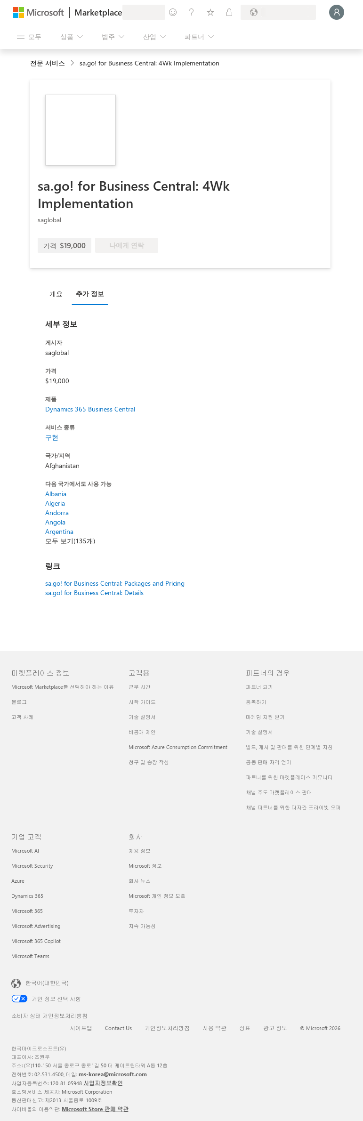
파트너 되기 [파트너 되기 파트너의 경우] (259, 686)
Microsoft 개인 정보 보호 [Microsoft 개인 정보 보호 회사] (157, 895)
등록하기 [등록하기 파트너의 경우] (256, 701)
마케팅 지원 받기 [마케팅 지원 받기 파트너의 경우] (265, 716)
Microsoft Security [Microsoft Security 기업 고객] (32, 865)
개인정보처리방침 (167, 1028)
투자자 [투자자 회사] (136, 910)
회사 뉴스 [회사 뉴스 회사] (140, 880)
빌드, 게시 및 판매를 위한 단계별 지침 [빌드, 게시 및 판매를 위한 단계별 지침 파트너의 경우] (289, 746)
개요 (56, 293)
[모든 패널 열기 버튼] (29, 36)
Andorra (57, 512)
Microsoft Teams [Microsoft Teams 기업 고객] (30, 956)
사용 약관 (214, 1028)
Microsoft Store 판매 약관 (95, 1109)
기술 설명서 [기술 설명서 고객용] (142, 716)
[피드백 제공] (172, 12)
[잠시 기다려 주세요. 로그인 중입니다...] (336, 12)
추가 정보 (90, 293)
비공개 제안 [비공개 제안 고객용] (142, 731)
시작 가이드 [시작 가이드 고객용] (142, 701)
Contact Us (118, 1028)
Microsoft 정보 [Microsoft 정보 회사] (145, 865)
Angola (55, 521)
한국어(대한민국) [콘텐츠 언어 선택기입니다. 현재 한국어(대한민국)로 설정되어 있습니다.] (47, 982)
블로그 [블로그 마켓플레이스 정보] (19, 701)
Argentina (59, 531)
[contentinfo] (73, 63)
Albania (55, 493)
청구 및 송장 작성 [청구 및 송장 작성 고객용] (149, 762)
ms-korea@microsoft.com (113, 1074)
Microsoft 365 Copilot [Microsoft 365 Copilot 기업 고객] (36, 940)
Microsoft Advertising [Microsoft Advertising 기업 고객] (35, 925)
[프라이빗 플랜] (229, 12)
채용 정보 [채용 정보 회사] (140, 850)
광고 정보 (275, 1028)
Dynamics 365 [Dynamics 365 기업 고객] (27, 895)
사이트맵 (81, 1028)
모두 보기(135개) (70, 540)
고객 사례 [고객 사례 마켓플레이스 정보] (22, 716)
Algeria (55, 503)
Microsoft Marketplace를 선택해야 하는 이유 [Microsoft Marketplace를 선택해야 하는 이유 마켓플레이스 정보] (62, 686)
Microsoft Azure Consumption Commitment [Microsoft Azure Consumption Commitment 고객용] (178, 746)
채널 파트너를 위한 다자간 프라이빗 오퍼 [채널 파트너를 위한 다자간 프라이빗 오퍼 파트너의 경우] (293, 807)
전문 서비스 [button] (47, 62)
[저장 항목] (210, 12)
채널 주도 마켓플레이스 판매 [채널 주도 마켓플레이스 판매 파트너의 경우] (279, 792)
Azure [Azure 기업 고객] (17, 880)
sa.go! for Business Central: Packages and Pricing (115, 583)
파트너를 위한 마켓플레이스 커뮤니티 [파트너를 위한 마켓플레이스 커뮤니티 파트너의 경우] (289, 777)
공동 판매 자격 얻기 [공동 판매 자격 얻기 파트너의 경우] (268, 762)
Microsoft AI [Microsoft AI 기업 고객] (25, 850)
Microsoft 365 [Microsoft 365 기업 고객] (27, 910)
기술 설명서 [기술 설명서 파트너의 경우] (259, 731)
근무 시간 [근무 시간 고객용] (140, 686)
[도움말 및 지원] (191, 12)
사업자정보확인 (103, 1083)
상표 (244, 1028)
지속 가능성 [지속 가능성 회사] (142, 925)
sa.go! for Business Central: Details (94, 592)
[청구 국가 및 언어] (278, 12)
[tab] (58, 293)
